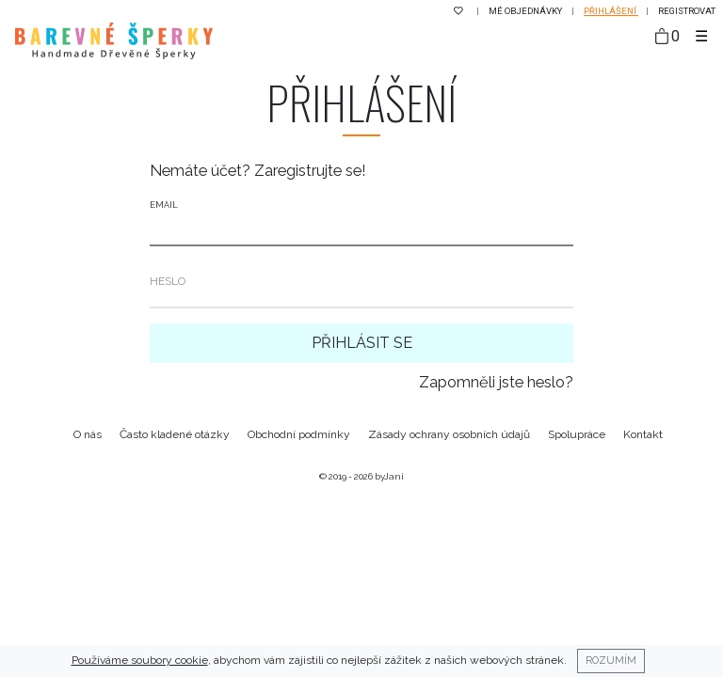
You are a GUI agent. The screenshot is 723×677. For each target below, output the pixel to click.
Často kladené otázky (175, 434)
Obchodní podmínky (299, 434)
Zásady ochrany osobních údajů (449, 434)
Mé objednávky (526, 11)
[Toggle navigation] (701, 36)
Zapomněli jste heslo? (496, 382)
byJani (389, 476)
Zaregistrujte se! (309, 171)
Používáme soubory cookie (140, 660)
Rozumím (611, 660)
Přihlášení (611, 11)
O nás (87, 434)
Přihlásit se (362, 343)
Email (164, 205)
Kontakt (643, 434)
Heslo (167, 281)
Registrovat (686, 11)
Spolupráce (576, 434)
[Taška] (667, 37)
